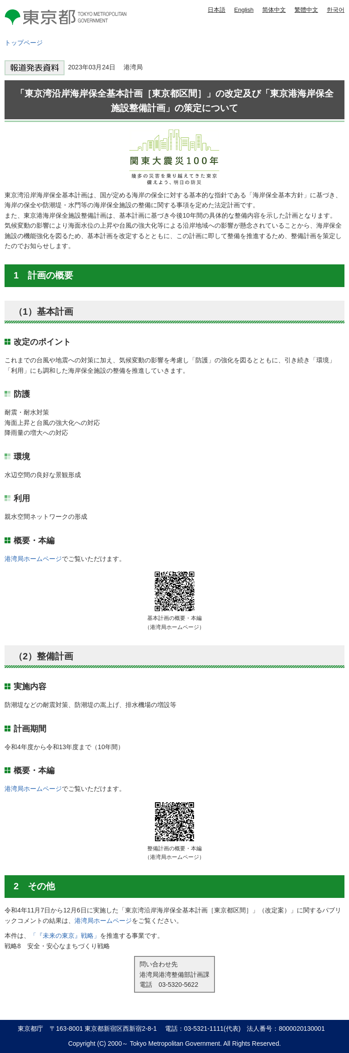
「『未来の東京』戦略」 (65, 935)
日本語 (216, 9)
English (244, 9)
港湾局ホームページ (33, 558)
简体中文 (274, 9)
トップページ (24, 42)
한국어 (335, 9)
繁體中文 (306, 9)
